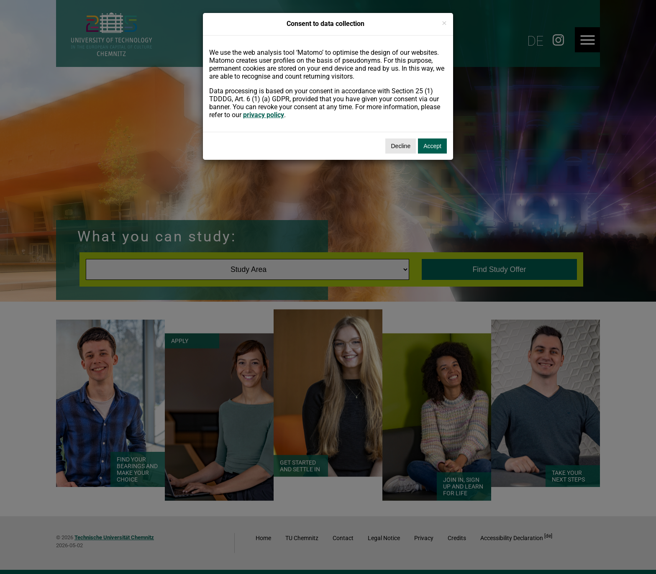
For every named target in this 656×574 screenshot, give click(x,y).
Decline (400, 146)
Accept (432, 146)
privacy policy (263, 115)
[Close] (444, 22)
